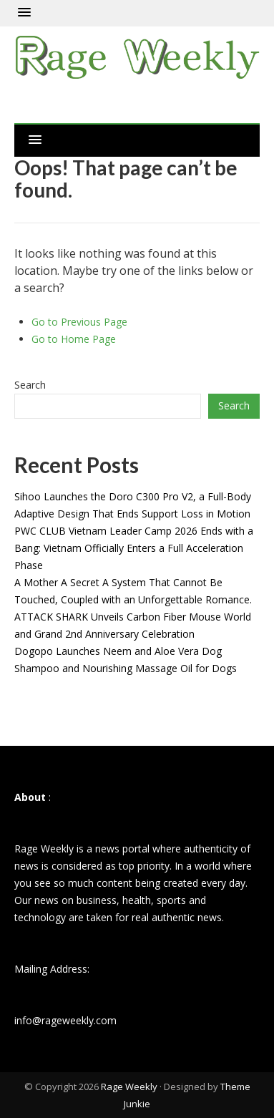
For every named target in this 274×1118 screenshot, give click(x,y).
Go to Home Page (73, 339)
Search (30, 385)
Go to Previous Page (79, 322)
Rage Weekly (129, 1086)
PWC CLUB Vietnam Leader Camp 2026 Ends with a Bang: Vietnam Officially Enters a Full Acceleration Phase (133, 548)
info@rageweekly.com (65, 1020)
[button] (24, 13)
